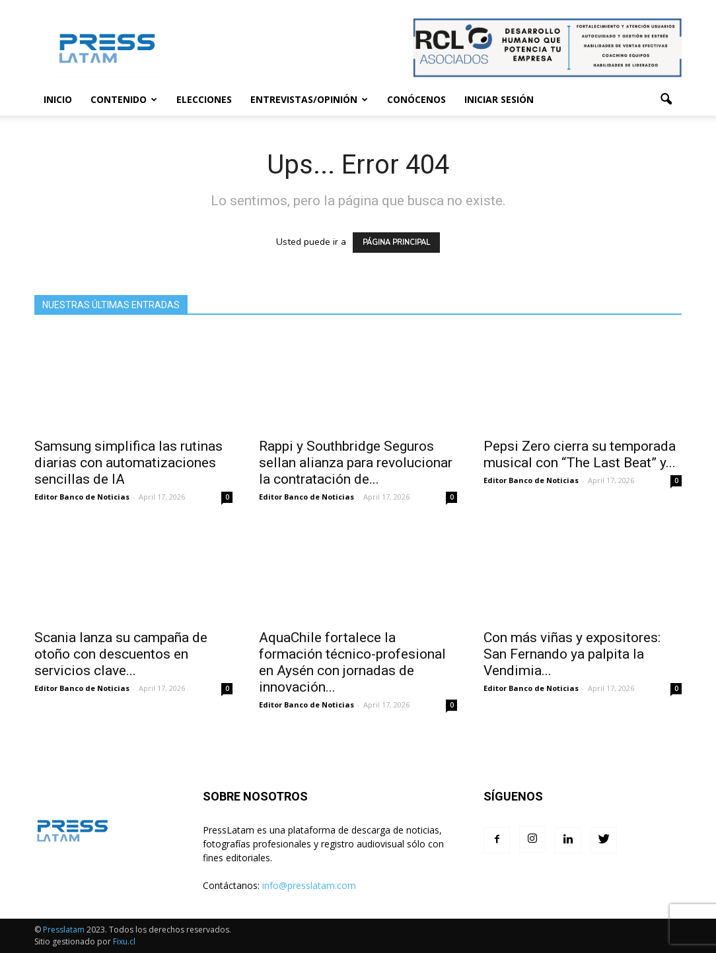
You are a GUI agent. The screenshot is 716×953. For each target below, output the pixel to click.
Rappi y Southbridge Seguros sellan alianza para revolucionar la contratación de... (355, 462)
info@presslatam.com (309, 885)
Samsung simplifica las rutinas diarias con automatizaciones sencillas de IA (128, 462)
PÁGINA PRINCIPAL (396, 242)
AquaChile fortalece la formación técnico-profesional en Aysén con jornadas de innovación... (352, 662)
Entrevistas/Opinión (309, 99)
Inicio (58, 99)
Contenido (123, 99)
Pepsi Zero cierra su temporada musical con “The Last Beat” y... (579, 454)
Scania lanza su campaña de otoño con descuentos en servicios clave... (120, 654)
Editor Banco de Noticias (81, 497)
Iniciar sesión (499, 99)
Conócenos (416, 99)
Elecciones (204, 99)
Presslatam (64, 929)
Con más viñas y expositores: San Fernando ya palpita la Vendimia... (572, 654)
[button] (666, 99)
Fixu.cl (124, 941)
